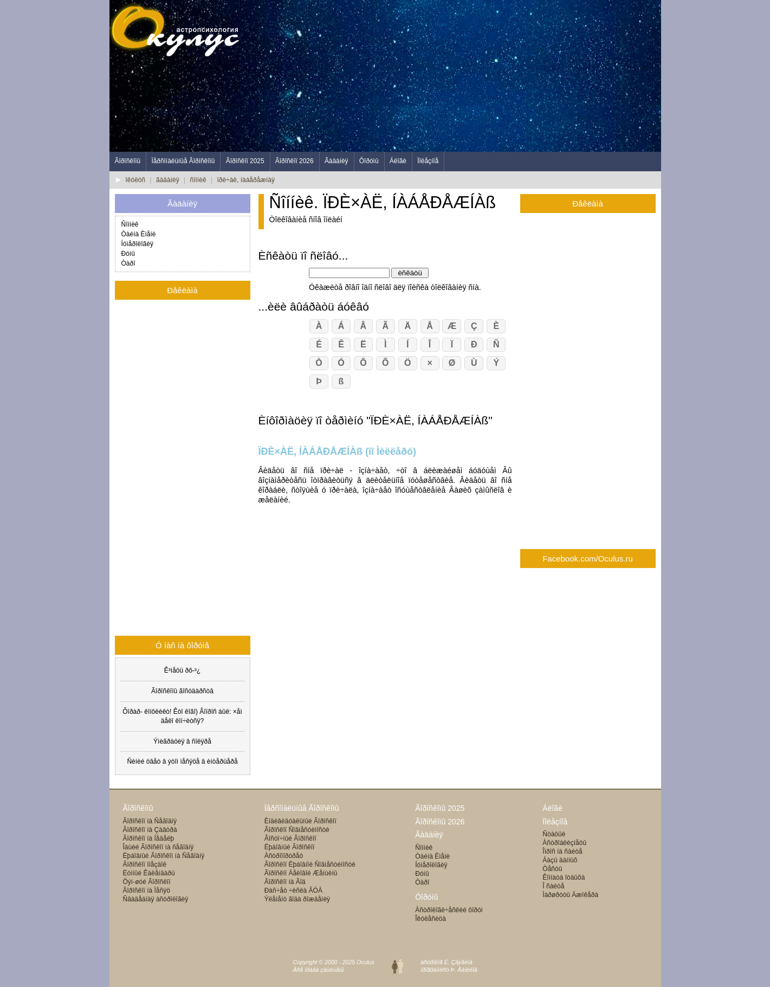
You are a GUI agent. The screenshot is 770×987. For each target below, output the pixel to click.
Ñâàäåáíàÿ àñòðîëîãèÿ (156, 899)
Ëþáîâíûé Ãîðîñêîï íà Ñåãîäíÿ (164, 856)
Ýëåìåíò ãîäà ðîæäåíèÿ (297, 899)
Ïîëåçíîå (427, 161)
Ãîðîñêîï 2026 (294, 161)
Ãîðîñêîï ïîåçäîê (145, 864)
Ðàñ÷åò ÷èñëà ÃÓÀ (293, 890)
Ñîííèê (130, 224)
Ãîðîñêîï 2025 (245, 161)
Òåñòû (552, 869)
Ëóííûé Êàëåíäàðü (149, 873)
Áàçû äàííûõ (559, 860)
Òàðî (128, 263)
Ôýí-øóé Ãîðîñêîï (147, 882)
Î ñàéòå (553, 886)
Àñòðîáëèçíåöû (564, 843)
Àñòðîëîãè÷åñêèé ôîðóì (449, 910)
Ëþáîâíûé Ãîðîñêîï (289, 847)
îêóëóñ (136, 180)
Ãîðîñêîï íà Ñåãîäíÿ (150, 821)
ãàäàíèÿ (167, 180)
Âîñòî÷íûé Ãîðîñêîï (290, 838)
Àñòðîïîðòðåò (283, 856)
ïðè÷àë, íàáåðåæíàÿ (246, 180)
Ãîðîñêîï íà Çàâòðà (150, 830)
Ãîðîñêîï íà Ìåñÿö (146, 890)
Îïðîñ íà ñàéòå (562, 851)
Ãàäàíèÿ (336, 161)
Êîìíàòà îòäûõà (563, 877)
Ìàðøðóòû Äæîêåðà (570, 895)
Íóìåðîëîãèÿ (137, 244)
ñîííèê (198, 180)
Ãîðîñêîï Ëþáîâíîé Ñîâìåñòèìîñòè (309, 864)
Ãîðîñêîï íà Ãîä (285, 882)
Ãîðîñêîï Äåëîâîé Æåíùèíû (301, 873)
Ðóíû (128, 253)
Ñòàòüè (553, 834)
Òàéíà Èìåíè (138, 234)
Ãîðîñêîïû (128, 161)
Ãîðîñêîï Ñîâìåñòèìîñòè (296, 830)
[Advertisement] (464, 76)
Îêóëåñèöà (430, 919)
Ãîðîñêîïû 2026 (439, 821)
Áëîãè (398, 161)
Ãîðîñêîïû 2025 (439, 808)
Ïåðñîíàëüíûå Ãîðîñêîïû (183, 161)
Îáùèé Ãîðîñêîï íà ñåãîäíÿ (158, 847)
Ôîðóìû (369, 161)
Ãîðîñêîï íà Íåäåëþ (148, 838)
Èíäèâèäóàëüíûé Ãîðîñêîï (300, 821)
